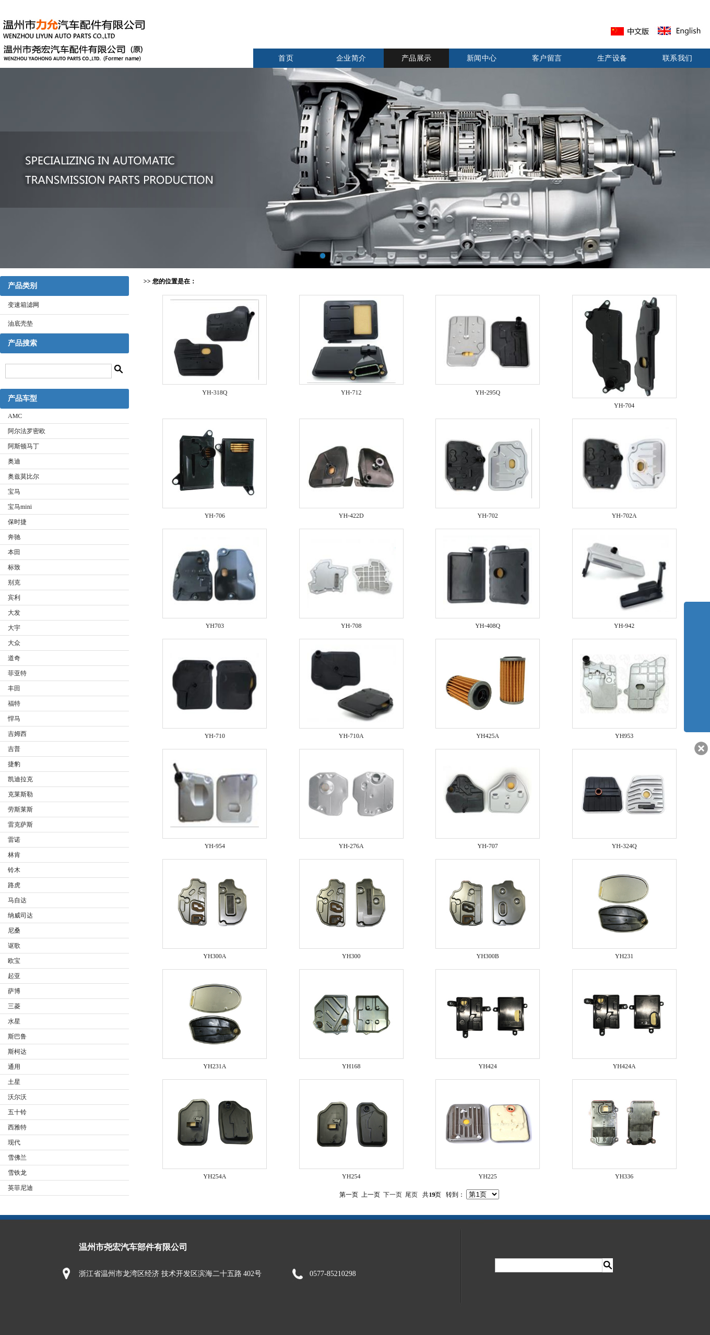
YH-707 (488, 846)
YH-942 (624, 625)
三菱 (14, 1006)
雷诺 (14, 839)
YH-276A (351, 846)
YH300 (351, 956)
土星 (14, 1082)
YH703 (215, 625)
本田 (14, 552)
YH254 (351, 1176)
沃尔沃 (17, 1097)
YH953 (624, 736)
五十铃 (17, 1112)
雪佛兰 (17, 1157)
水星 (14, 1021)
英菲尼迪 (20, 1187)
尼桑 (14, 930)
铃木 (14, 870)
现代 (14, 1142)
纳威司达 (20, 915)
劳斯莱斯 (20, 809)
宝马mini (20, 506)
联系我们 (677, 58)
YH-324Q (624, 846)
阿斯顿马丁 (23, 446)
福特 (14, 703)
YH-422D (351, 515)
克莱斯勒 (20, 794)
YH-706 (215, 515)
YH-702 (488, 515)
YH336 (624, 1176)
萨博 (14, 991)
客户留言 (547, 58)
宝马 (14, 491)
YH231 (624, 956)
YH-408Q (487, 625)
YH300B (488, 956)
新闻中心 (482, 58)
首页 (285, 58)
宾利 (14, 597)
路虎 (14, 885)
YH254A (214, 1176)
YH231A (214, 1066)
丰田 (14, 688)
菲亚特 (17, 673)
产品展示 (416, 58)
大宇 (14, 627)
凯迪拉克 (20, 779)
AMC (15, 416)
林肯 (14, 855)
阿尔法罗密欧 (26, 431)
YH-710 (215, 736)
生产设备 (612, 58)
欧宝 (14, 960)
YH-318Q (214, 392)
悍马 (14, 718)
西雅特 (17, 1127)
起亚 (14, 976)
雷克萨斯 (20, 824)
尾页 (411, 1194)
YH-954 (215, 846)
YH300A (214, 956)
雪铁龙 (17, 1172)
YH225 (488, 1176)
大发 (14, 612)
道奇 (14, 658)
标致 (14, 567)
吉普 (14, 749)
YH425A (487, 736)
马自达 (17, 900)
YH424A (624, 1066)
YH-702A (624, 515)
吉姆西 (17, 733)
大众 (14, 643)
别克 (14, 582)
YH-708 (351, 625)
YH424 (488, 1066)
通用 (14, 1066)
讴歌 (14, 945)
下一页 (392, 1194)
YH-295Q (487, 392)
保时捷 (17, 522)
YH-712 (351, 392)
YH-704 (624, 405)
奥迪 (14, 461)
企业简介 (351, 58)
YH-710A (351, 736)
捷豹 (14, 764)
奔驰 (14, 537)
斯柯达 (17, 1051)
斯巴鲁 (17, 1036)
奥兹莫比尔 (23, 476)
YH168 (351, 1066)
